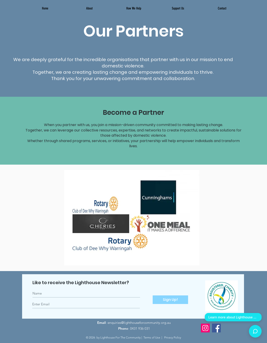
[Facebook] (216, 328)
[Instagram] (205, 328)
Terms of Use (151, 337)
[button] (133, 8)
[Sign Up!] (170, 299)
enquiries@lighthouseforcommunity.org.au (139, 322)
